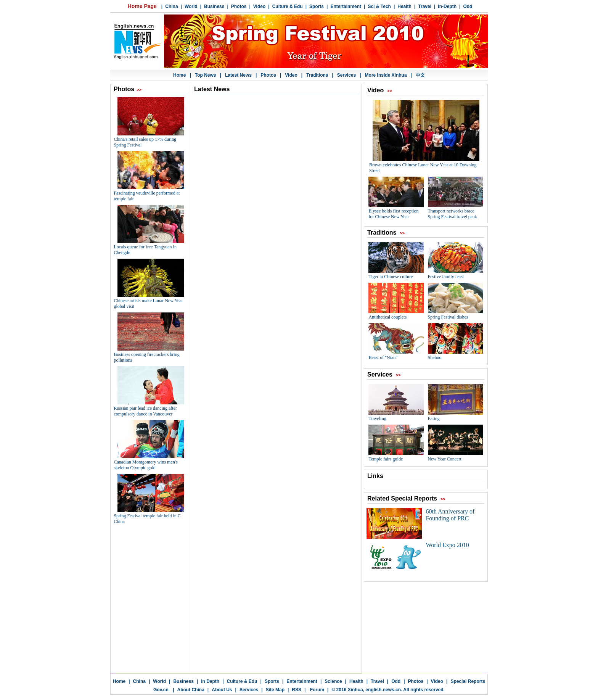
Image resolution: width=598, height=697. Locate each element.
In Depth (210, 681)
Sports (272, 681)
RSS (296, 689)
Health (356, 681)
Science (333, 681)
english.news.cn (383, 689)
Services (249, 689)
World (159, 681)
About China (190, 689)
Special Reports (467, 681)
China (139, 681)
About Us (222, 689)
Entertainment (301, 681)
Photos (416, 681)
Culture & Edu (242, 681)
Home (119, 681)
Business (183, 681)
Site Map (275, 689)
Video (437, 681)
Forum (316, 689)
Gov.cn (161, 689)
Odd (395, 681)
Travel (377, 681)
